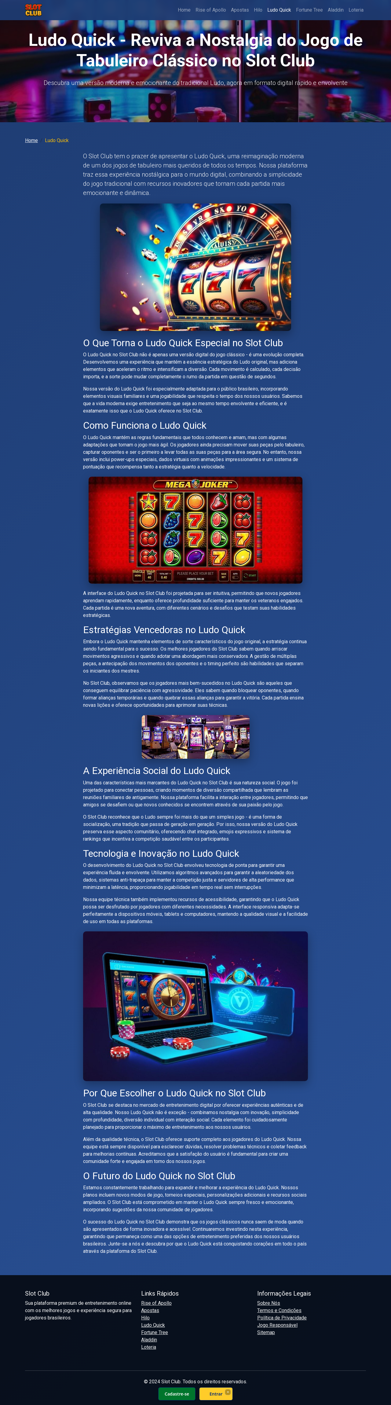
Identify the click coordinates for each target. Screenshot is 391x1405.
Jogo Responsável (277, 1325)
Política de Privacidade (282, 1318)
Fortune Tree (309, 10)
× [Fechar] (228, 1392)
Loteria (356, 10)
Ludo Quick (279, 10)
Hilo (258, 10)
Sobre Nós (268, 1303)
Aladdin (336, 10)
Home (184, 10)
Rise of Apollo (211, 10)
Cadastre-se (177, 1394)
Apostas (240, 10)
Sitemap (266, 1332)
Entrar (216, 1394)
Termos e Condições (279, 1310)
